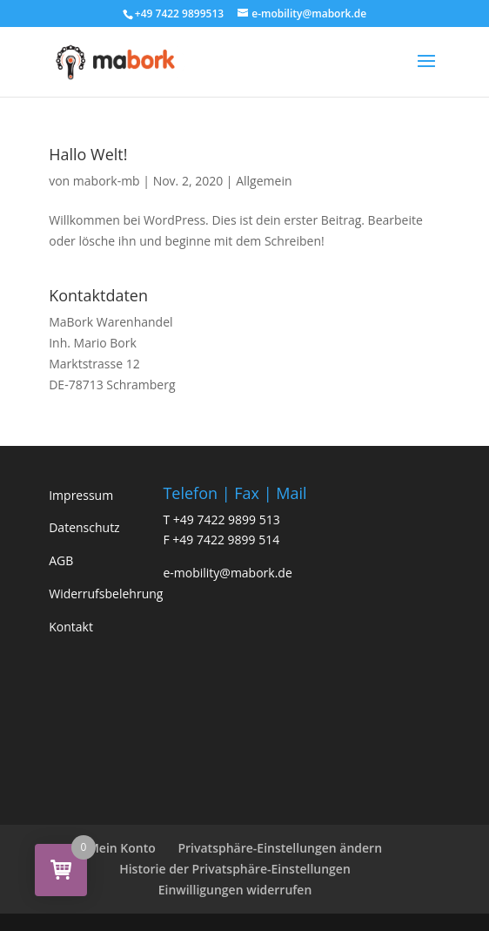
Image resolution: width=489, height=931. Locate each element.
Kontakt (71, 626)
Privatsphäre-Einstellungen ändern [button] (280, 848)
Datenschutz (84, 527)
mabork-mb (106, 180)
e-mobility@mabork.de (227, 572)
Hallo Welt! (88, 154)
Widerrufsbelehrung (106, 593)
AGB (61, 560)
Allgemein (263, 180)
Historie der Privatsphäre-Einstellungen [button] (235, 868)
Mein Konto (122, 848)
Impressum (81, 495)
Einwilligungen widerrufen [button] (235, 889)
